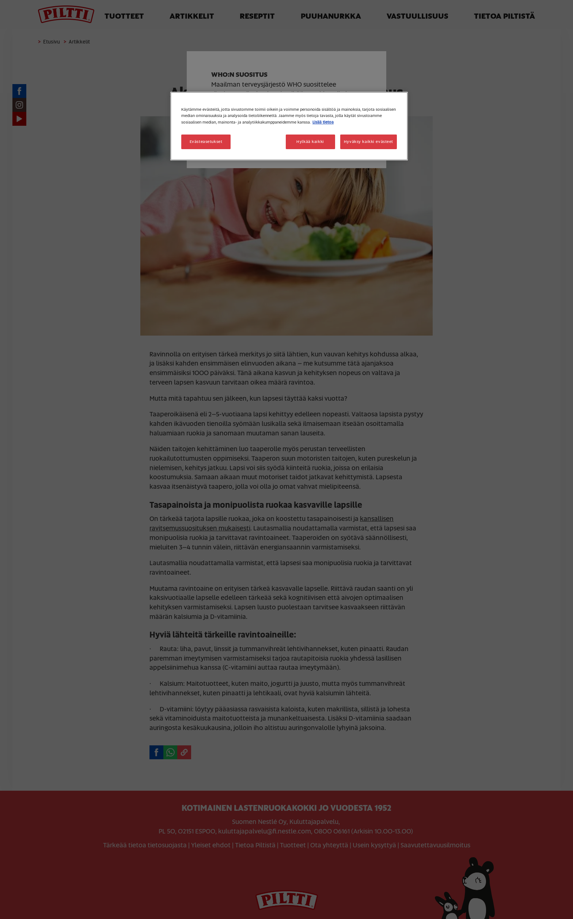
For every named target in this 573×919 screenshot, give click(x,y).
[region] (289, 126)
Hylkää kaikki (310, 142)
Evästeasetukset (206, 142)
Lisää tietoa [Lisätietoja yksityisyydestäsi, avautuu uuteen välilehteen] (323, 122)
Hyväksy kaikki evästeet (368, 142)
